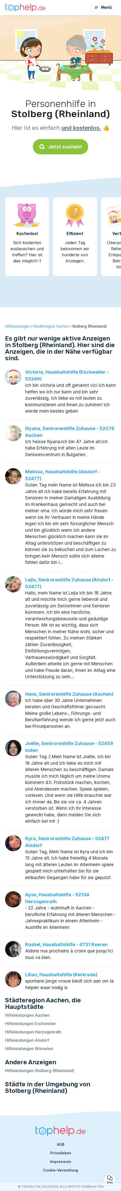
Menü (103, 7)
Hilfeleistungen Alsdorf (27, 1040)
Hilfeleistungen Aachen (27, 1015)
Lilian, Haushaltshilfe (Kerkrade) (61, 974)
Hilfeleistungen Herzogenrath (33, 1031)
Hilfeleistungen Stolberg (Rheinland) (39, 1070)
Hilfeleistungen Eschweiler (30, 1023)
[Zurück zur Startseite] (25, 7)
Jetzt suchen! (60, 147)
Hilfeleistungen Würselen (29, 1048)
